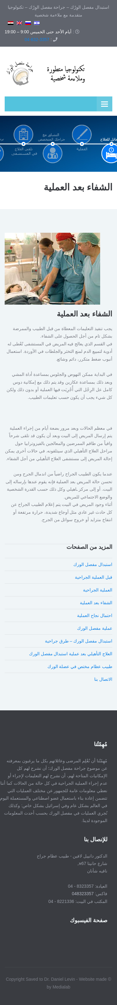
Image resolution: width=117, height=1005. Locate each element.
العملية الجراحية (97, 589)
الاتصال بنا (103, 679)
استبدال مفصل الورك (92, 564)
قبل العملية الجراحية (93, 577)
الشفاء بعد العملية (96, 602)
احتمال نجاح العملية (94, 615)
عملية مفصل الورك (94, 628)
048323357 (82, 893)
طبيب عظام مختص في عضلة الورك (79, 666)
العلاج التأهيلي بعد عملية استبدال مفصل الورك (70, 653)
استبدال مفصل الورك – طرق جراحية (78, 640)
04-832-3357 (37, 39)
